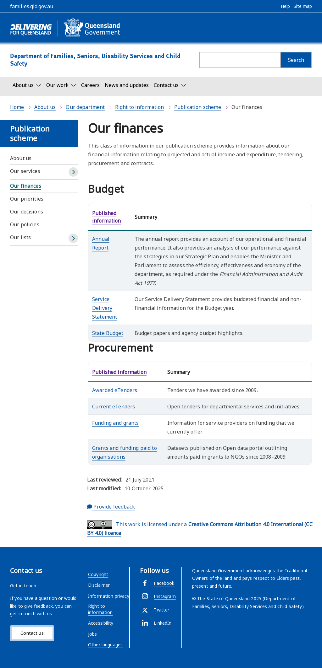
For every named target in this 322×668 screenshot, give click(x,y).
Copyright (98, 574)
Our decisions (26, 211)
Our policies (24, 224)
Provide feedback (111, 506)
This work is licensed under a (200, 528)
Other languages (105, 645)
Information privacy (108, 596)
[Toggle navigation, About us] (27, 85)
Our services (25, 171)
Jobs (92, 634)
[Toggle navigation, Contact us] (170, 85)
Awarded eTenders (114, 390)
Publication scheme (197, 107)
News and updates (127, 85)
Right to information (139, 107)
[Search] (296, 60)
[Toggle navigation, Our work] (61, 85)
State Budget (107, 333)
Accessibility (100, 623)
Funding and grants (115, 422)
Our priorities (26, 198)
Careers (90, 85)
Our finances (25, 185)
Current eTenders (113, 406)
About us (45, 107)
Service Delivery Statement (104, 308)
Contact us (31, 633)
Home (17, 107)
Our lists (20, 237)
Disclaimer (99, 585)
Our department (85, 107)
